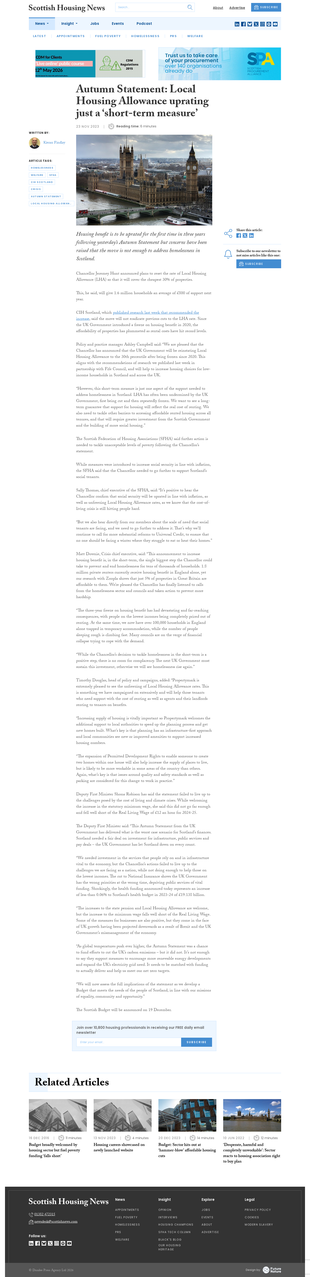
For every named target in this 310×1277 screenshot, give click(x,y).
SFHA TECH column (174, 1232)
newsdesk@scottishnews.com (56, 1222)
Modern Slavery (259, 1224)
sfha (53, 175)
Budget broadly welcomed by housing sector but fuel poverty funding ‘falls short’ (54, 1151)
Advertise (237, 7)
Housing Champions (175, 1224)
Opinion (164, 1210)
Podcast (144, 23)
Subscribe (197, 1042)
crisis (36, 189)
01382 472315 (44, 1215)
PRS (173, 36)
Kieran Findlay (54, 143)
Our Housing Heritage (169, 1247)
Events (118, 23)
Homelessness (145, 36)
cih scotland (42, 182)
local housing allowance (52, 203)
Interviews (168, 1217)
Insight (68, 23)
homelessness (42, 167)
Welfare (195, 36)
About (218, 7)
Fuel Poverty (108, 36)
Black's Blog (170, 1240)
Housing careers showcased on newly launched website (119, 1148)
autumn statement (46, 196)
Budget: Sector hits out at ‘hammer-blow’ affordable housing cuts (187, 1151)
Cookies (252, 1217)
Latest (39, 36)
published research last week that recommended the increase (137, 316)
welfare (37, 175)
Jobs (94, 23)
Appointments (71, 36)
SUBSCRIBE (266, 7)
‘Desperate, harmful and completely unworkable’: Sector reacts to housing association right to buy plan (251, 1154)
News (40, 23)
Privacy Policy (258, 1210)
